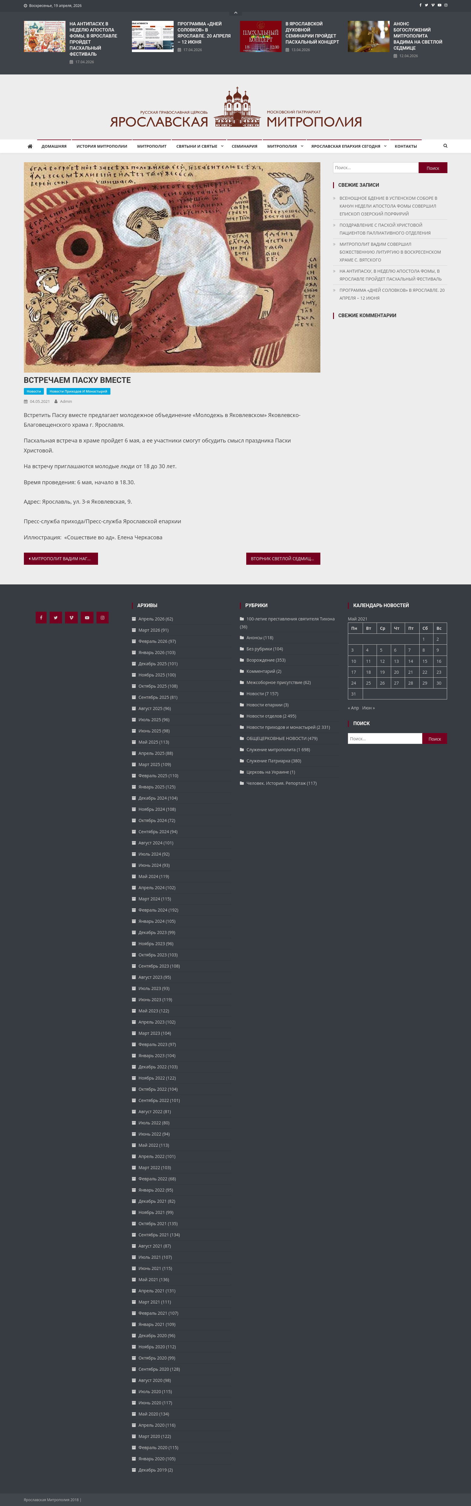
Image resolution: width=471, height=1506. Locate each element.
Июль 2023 (150, 988)
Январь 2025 (152, 787)
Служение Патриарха (268, 761)
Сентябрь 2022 (154, 1100)
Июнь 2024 (150, 865)
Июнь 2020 (150, 1403)
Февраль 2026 (153, 641)
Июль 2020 (150, 1391)
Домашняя (54, 146)
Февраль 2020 (153, 1447)
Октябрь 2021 (153, 1223)
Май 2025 (148, 742)
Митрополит (151, 146)
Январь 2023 (152, 1055)
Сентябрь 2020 (154, 1369)
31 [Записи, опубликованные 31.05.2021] (353, 694)
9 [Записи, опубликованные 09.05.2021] (438, 650)
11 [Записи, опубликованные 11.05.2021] (368, 661)
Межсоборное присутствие (275, 682)
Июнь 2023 (150, 999)
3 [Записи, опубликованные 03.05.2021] (352, 650)
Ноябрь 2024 (152, 809)
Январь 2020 (152, 1459)
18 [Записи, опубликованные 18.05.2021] (368, 672)
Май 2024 (148, 876)
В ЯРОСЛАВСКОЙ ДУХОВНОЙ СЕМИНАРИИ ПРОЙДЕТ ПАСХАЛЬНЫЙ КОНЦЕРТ (312, 33)
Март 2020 (149, 1436)
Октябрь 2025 (153, 686)
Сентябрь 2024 (154, 831)
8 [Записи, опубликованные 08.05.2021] (424, 650)
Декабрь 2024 (153, 798)
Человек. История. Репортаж (276, 783)
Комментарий (261, 671)
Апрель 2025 (152, 753)
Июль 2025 (150, 719)
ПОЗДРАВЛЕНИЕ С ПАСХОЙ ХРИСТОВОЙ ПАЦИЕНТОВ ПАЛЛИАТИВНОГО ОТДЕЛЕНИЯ (385, 229)
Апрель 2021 (152, 1291)
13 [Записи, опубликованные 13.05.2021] (396, 661)
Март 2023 (149, 1033)
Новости (34, 391)
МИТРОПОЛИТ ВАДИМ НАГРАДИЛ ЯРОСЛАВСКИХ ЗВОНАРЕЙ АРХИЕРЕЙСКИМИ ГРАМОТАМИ (65, 558)
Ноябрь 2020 (152, 1347)
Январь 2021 (152, 1324)
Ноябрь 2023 (152, 943)
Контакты (406, 146)
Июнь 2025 (150, 731)
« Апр (353, 708)
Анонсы (254, 637)
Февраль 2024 (153, 910)
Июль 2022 (150, 1123)
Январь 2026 (152, 652)
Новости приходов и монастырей (78, 391)
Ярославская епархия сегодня (345, 146)
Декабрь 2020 (153, 1335)
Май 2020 (148, 1414)
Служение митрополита (271, 749)
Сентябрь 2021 (154, 1235)
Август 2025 (150, 708)
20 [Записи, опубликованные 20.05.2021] (396, 672)
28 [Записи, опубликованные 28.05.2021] (410, 683)
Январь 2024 (152, 921)
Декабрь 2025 (153, 663)
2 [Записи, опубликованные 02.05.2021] (438, 639)
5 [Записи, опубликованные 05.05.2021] (381, 650)
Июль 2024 (150, 854)
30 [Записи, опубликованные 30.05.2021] (439, 683)
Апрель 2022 (152, 1156)
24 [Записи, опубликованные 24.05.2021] (353, 683)
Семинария (244, 146)
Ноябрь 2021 (152, 1212)
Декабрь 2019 (153, 1470)
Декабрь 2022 (153, 1067)
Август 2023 (150, 977)
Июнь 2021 (150, 1268)
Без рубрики (259, 649)
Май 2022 (148, 1145)
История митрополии (102, 146)
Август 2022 (150, 1111)
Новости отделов (264, 716)
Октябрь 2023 (153, 955)
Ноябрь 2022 (152, 1078)
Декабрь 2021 (153, 1201)
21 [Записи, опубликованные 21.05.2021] (410, 672)
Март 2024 (149, 899)
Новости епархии (265, 705)
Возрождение (261, 660)
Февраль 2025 (153, 775)
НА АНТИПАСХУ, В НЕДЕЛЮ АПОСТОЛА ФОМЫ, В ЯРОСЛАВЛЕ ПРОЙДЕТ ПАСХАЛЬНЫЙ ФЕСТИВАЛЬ (93, 39)
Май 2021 (148, 1279)
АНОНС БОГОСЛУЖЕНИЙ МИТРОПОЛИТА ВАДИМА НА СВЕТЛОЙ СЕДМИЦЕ (418, 36)
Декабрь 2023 (153, 932)
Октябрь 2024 (153, 820)
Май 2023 (148, 1011)
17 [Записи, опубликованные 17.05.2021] (353, 672)
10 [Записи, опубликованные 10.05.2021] (353, 661)
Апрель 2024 (152, 887)
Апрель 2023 (152, 1022)
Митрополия (282, 146)
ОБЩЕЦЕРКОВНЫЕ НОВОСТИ (277, 738)
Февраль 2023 (153, 1044)
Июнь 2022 (150, 1134)
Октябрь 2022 (153, 1089)
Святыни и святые (196, 146)
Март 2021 (149, 1302)
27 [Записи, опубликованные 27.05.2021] (396, 683)
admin (66, 401)
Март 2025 (149, 764)
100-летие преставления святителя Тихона (291, 619)
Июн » (368, 708)
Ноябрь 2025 (152, 675)
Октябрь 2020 (153, 1358)
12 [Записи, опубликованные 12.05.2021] (382, 661)
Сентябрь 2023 (154, 966)
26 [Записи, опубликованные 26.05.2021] (382, 683)
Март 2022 (149, 1167)
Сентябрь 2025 (154, 697)
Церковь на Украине (268, 772)
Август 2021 (150, 1246)
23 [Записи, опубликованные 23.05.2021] (439, 672)
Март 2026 (149, 630)
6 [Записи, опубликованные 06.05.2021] (395, 650)
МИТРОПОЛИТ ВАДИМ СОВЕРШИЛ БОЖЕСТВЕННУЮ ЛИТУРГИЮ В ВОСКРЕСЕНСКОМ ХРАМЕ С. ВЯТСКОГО (390, 252)
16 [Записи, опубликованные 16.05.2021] (439, 661)
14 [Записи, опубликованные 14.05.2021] (410, 661)
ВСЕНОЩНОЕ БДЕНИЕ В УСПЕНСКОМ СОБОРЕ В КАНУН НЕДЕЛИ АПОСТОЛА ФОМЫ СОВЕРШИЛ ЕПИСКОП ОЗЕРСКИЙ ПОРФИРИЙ (388, 206)
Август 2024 (150, 843)
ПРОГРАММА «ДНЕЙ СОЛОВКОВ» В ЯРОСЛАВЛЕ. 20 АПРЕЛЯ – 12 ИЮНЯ (204, 33)
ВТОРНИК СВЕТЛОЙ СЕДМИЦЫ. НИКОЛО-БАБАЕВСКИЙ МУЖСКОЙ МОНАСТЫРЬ (285, 558)
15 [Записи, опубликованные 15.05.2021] (425, 661)
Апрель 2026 (152, 619)
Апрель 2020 (152, 1425)
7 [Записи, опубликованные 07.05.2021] (409, 650)
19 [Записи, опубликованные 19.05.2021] (382, 672)
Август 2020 (150, 1380)
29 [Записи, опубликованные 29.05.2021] (425, 683)
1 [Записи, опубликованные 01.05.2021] (424, 639)
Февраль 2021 (153, 1313)
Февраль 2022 (153, 1179)
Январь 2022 (152, 1190)
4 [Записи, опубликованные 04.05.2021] (367, 650)
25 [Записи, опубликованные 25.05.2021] (368, 683)
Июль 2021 (150, 1257)
